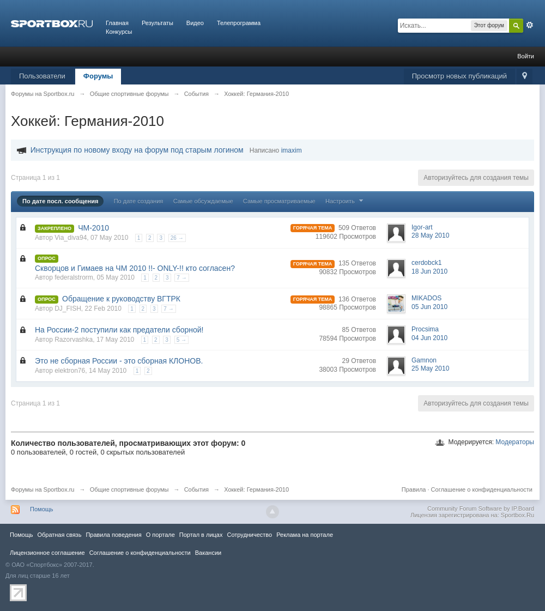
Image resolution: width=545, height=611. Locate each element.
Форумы (98, 76)
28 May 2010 (430, 235)
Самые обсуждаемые (203, 201)
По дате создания (139, 201)
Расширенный (529, 25)
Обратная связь (59, 534)
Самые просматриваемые (279, 201)
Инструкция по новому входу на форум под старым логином (137, 150)
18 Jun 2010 (429, 271)
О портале (160, 534)
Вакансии (208, 552)
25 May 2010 (430, 368)
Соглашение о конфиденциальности (481, 489)
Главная (117, 23)
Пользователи (42, 76)
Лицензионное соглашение (47, 552)
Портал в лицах (201, 534)
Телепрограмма (239, 23)
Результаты (157, 23)
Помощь (41, 509)
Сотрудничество (249, 534)
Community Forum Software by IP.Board (480, 508)
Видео (195, 23)
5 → (181, 340)
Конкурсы (119, 31)
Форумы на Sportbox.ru (43, 489)
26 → (177, 238)
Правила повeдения (113, 534)
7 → (181, 278)
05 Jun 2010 (429, 307)
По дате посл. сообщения (60, 201)
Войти (525, 56)
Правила (414, 489)
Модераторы (514, 442)
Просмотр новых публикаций (459, 76)
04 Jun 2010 (429, 338)
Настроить (345, 201)
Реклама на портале (304, 534)
